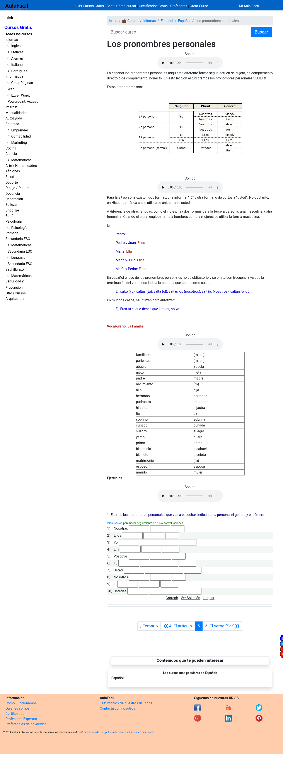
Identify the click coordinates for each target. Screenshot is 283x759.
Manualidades (16, 113)
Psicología (13, 221)
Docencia (12, 193)
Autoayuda (13, 118)
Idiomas (11, 40)
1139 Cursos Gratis (89, 6)
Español (167, 21)
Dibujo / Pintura (17, 188)
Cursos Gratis (18, 27)
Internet (11, 107)
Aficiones (12, 171)
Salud (9, 177)
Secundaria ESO (17, 239)
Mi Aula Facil (249, 6)
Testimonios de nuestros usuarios (126, 703)
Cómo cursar (126, 6)
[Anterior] (177, 626)
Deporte (11, 182)
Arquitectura (14, 299)
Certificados (14, 714)
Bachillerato (14, 269)
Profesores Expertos (21, 719)
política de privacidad (117, 732)
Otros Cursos (15, 293)
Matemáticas (21, 160)
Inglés (15, 46)
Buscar (261, 32)
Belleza (11, 205)
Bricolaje (12, 210)
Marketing (19, 143)
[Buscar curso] (175, 32)
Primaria (12, 233)
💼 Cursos (130, 21)
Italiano (17, 65)
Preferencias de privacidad (26, 724)
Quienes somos (17, 708)
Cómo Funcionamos (21, 703)
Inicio (9, 17)
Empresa (12, 124)
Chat (110, 6)
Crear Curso (199, 6)
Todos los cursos (18, 34)
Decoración (14, 199)
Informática (14, 76)
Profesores (178, 6)
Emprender (19, 130)
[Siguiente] (222, 626)
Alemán (17, 58)
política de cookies (143, 732)
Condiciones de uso (92, 732)
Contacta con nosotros (117, 708)
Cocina (10, 148)
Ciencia (11, 154)
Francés (17, 52)
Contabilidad (21, 136)
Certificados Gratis (153, 6)
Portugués (19, 71)
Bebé (9, 216)
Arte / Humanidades (21, 166)
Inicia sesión (114, 523)
